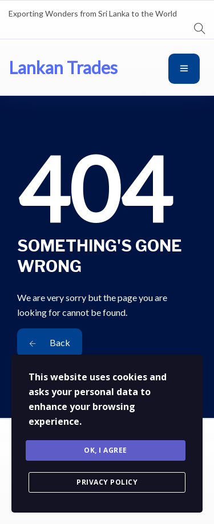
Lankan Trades (63, 67)
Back (49, 342)
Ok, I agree (105, 450)
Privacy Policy (107, 482)
